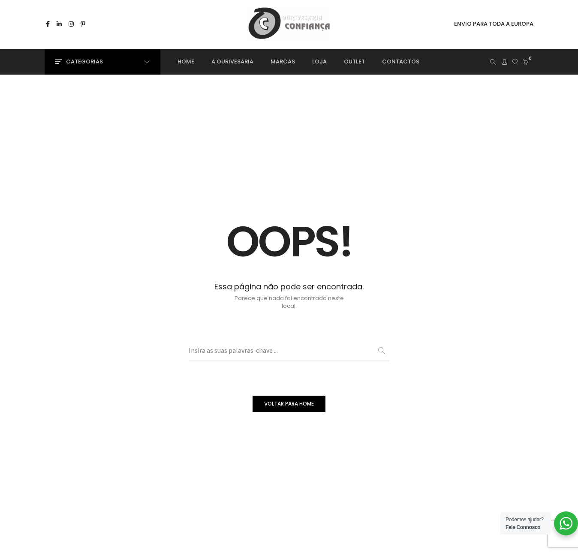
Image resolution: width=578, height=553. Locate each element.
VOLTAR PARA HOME (289, 403)
